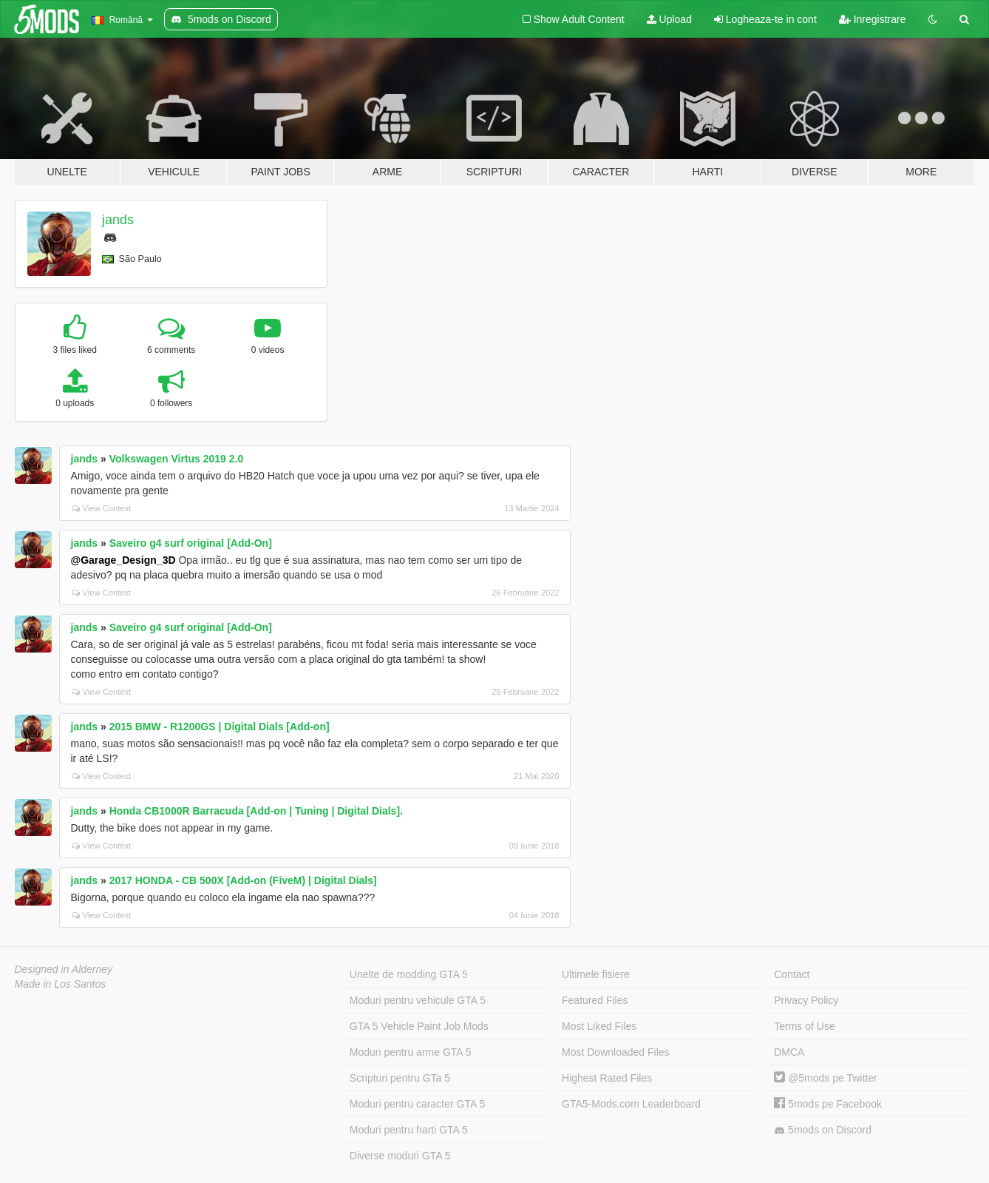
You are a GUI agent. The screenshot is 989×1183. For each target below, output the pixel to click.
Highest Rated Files (607, 1078)
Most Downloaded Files (616, 1052)
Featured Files (595, 1000)
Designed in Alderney (64, 969)
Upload (669, 19)
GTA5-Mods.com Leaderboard (631, 1104)
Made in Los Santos (60, 984)
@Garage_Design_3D (123, 560)
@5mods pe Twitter (825, 1078)
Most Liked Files (599, 1026)
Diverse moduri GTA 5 (400, 1156)
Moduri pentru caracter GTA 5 (417, 1104)
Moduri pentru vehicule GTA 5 (418, 1000)
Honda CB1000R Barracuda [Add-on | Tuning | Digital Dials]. (256, 811)
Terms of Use (804, 1026)
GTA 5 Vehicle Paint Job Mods (419, 1026)
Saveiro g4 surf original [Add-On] (190, 543)
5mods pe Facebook (828, 1103)
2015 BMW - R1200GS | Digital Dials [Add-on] (219, 726)
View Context (102, 508)
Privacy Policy (806, 1000)
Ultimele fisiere (596, 974)
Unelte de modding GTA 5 (409, 974)
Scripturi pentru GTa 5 (400, 1078)
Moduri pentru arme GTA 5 (411, 1052)
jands (118, 219)
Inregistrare (872, 19)
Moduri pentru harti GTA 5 (409, 1130)
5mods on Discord (822, 1130)
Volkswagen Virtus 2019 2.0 (176, 459)
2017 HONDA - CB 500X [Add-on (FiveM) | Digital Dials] (243, 880)
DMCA (789, 1052)
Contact (791, 974)
